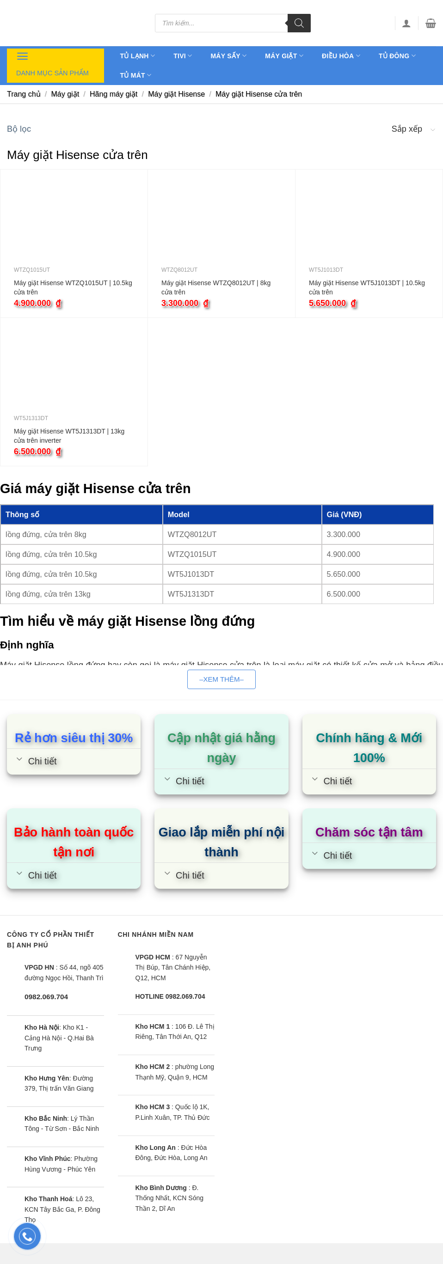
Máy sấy (228, 55)
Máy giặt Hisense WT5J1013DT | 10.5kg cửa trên (367, 287)
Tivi (182, 55)
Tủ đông (397, 55)
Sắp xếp (407, 129)
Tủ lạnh (137, 55)
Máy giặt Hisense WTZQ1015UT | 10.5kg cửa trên (73, 287)
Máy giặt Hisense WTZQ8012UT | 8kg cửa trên (216, 287)
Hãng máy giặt (113, 94)
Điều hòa (341, 55)
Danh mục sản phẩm (52, 63)
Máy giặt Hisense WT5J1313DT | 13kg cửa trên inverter (69, 435)
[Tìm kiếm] (299, 23)
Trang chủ (24, 94)
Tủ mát (136, 75)
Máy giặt (284, 55)
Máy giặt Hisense (176, 94)
